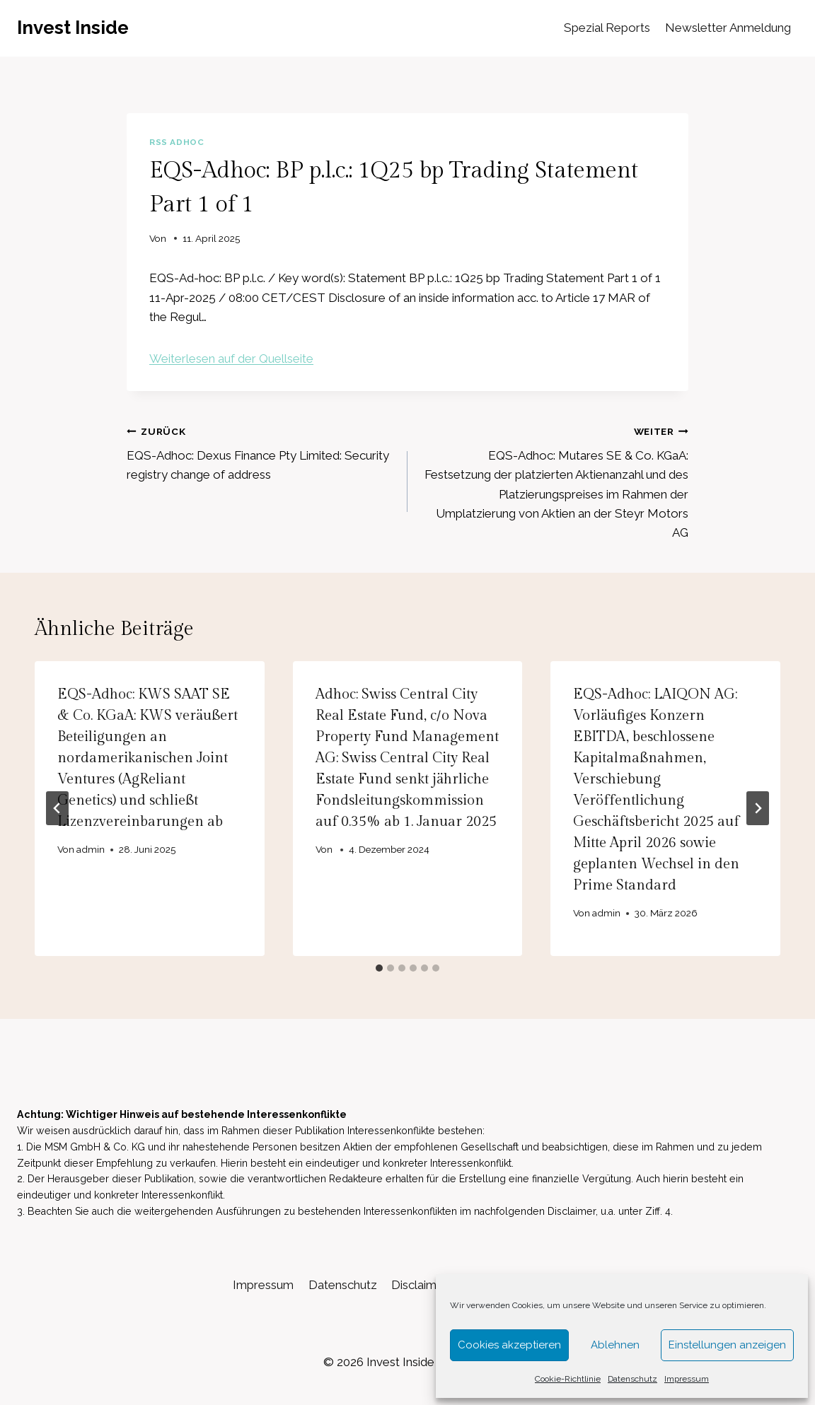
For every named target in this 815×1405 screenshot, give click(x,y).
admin (90, 849)
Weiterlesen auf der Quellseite (231, 358)
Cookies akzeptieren (509, 1345)
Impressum (686, 1379)
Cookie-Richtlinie (568, 1379)
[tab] (379, 968)
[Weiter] (757, 808)
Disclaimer (419, 1285)
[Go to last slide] (57, 808)
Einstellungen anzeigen (727, 1345)
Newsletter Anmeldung (728, 28)
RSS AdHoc (176, 142)
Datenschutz (632, 1379)
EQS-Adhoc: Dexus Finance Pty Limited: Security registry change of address (261, 451)
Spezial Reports (607, 28)
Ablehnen (615, 1345)
